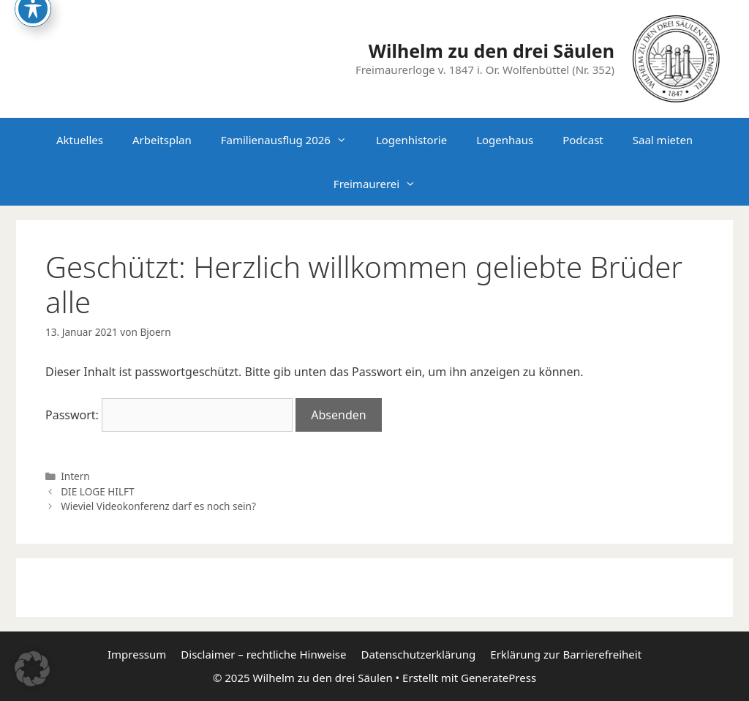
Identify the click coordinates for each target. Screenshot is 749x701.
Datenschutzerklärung (418, 654)
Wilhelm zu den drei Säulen (491, 50)
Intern (75, 476)
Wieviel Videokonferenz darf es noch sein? (158, 506)
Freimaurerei (382, 184)
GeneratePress (498, 677)
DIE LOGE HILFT (98, 491)
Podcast (582, 139)
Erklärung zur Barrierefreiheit (565, 654)
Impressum (137, 654)
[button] (32, 669)
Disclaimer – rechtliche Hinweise (263, 654)
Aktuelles (79, 139)
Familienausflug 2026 (291, 140)
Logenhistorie (411, 139)
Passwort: (169, 415)
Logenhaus (504, 139)
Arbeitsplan (162, 139)
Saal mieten (663, 139)
